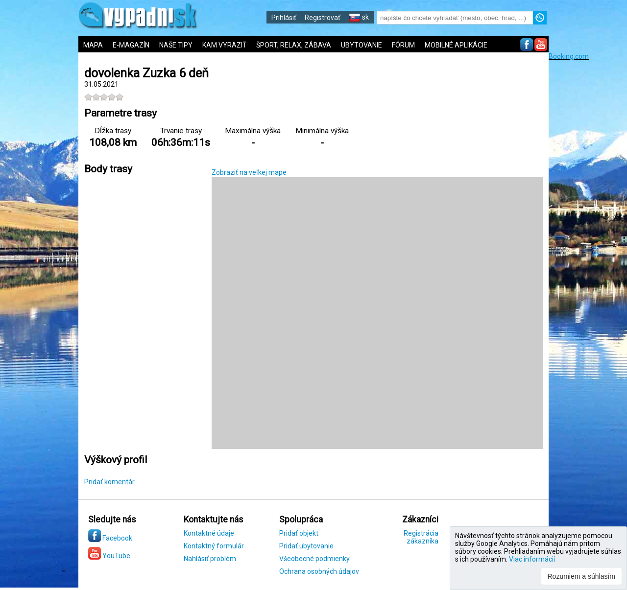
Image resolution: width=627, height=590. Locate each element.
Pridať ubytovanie (306, 546)
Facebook (110, 538)
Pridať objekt (298, 533)
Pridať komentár (109, 482)
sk (359, 17)
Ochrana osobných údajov (319, 571)
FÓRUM (403, 45)
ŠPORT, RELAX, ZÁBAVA (293, 45)
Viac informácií (532, 559)
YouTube (109, 556)
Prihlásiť (283, 18)
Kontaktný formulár (214, 546)
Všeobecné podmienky (314, 559)
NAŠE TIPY (176, 45)
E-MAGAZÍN (131, 45)
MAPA (93, 45)
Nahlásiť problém (210, 559)
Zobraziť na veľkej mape (249, 172)
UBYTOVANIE (361, 45)
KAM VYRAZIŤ (224, 45)
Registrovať (322, 18)
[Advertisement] (588, 207)
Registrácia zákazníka (421, 537)
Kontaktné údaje (209, 533)
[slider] (103, 97)
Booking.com (569, 56)
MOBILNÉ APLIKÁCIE (456, 45)
